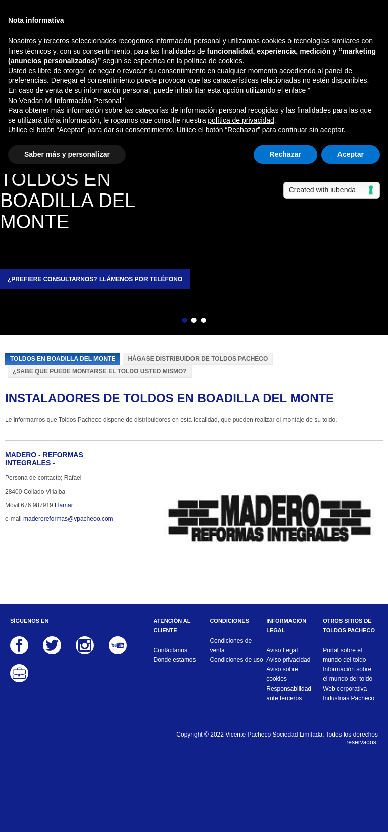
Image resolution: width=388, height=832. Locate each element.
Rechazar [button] (285, 154)
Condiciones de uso (236, 659)
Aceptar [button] (350, 154)
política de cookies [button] (213, 61)
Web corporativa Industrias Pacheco (348, 693)
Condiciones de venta (231, 645)
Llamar (64, 505)
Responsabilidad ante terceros (288, 693)
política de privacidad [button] (241, 120)
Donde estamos (175, 659)
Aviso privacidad (288, 659)
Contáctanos (170, 650)
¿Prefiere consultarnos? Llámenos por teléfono (95, 279)
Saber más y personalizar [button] (67, 154)
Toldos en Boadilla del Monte (62, 358)
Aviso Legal (282, 650)
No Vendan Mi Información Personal (64, 100)
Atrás (167, 321)
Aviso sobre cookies (282, 674)
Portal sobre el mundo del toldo (344, 655)
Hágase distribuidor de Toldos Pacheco (198, 358)
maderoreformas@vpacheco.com (68, 518)
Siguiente (221, 321)
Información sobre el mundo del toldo (347, 674)
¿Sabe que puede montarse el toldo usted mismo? (100, 371)
